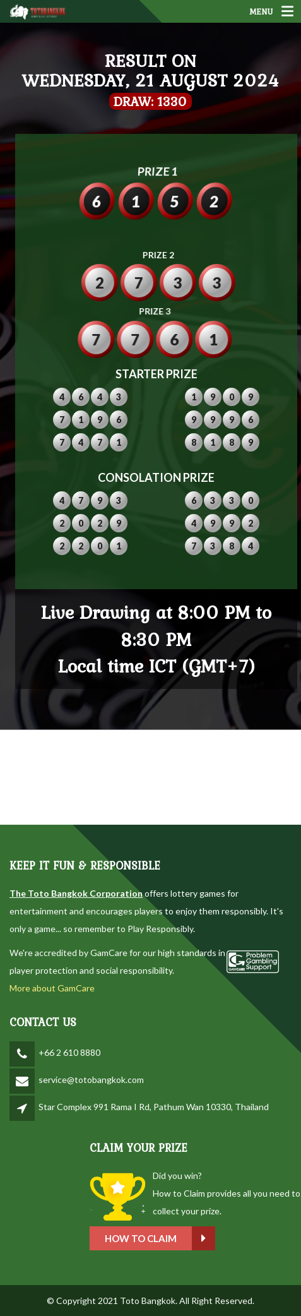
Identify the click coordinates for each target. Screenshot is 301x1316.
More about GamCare (52, 988)
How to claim (211, 1238)
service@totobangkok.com (91, 1079)
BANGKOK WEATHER (150, 777)
